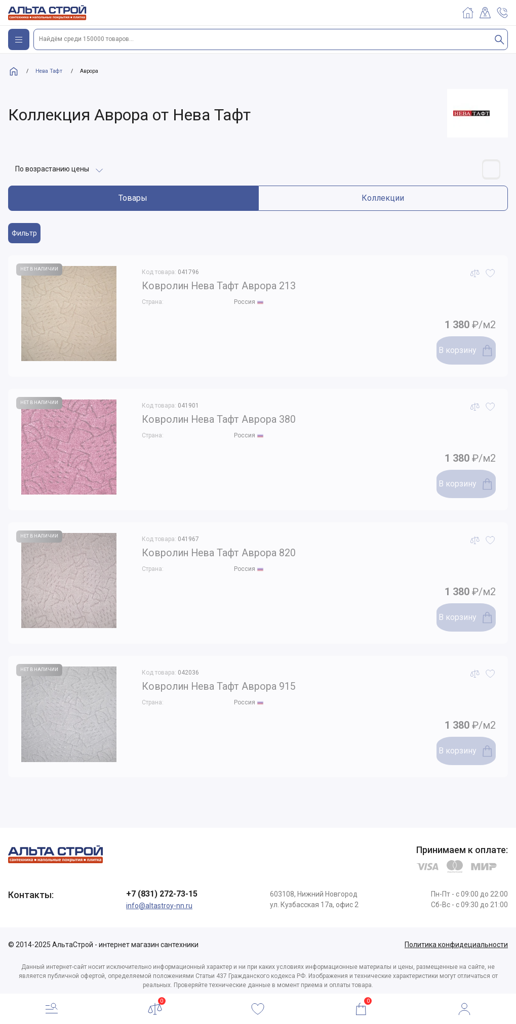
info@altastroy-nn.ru (159, 902)
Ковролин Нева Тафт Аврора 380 (235, 418)
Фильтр (24, 230)
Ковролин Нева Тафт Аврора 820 (235, 551)
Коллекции (383, 194)
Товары (132, 194)
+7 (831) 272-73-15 (161, 890)
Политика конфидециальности (456, 941)
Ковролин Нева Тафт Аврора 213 (235, 284)
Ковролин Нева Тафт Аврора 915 (235, 685)
